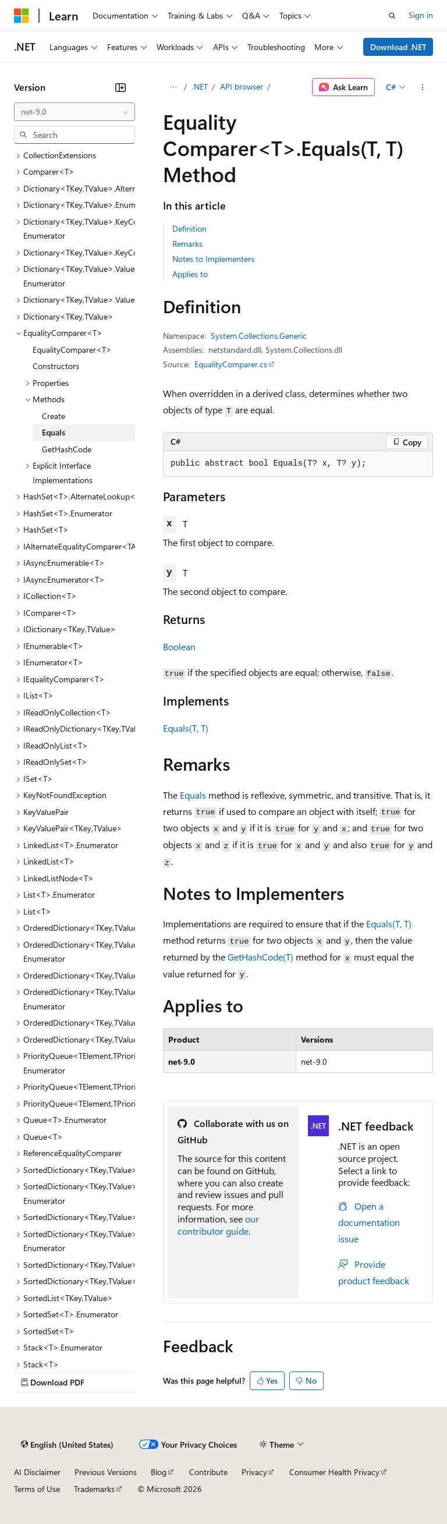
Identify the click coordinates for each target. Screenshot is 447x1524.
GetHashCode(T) (260, 957)
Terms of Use (37, 1488)
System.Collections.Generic (259, 335)
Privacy (254, 1471)
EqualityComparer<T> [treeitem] (72, 349)
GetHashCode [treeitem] (66, 449)
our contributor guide (218, 1225)
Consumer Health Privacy (334, 1471)
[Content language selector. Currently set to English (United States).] (67, 1445)
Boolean (179, 646)
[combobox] (74, 111)
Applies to (190, 273)
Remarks (187, 243)
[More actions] (423, 87)
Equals (193, 795)
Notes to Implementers (213, 258)
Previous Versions (105, 1471)
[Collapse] (120, 87)
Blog (158, 1471)
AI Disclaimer (37, 1471)
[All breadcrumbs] (173, 87)
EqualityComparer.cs (230, 364)
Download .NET (398, 46)
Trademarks (94, 1488)
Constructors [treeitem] (56, 365)
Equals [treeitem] (53, 432)
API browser (241, 86)
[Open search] (392, 15)
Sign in (421, 14)
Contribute (208, 1471)
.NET (200, 86)
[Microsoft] (21, 15)
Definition (189, 228)
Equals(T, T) (185, 728)
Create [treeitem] (53, 415)
